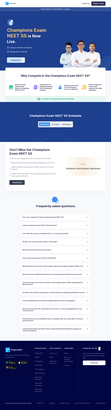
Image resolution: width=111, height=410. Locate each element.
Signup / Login (98, 3)
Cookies (52, 403)
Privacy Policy (65, 403)
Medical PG (39, 353)
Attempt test (16, 60)
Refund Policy (100, 403)
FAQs (51, 357)
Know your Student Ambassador (68, 359)
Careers (67, 365)
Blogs (66, 353)
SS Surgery (55, 124)
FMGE (37, 357)
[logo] (11, 3)
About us (40, 403)
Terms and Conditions (82, 403)
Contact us (85, 3)
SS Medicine (44, 124)
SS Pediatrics (66, 124)
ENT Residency (40, 373)
